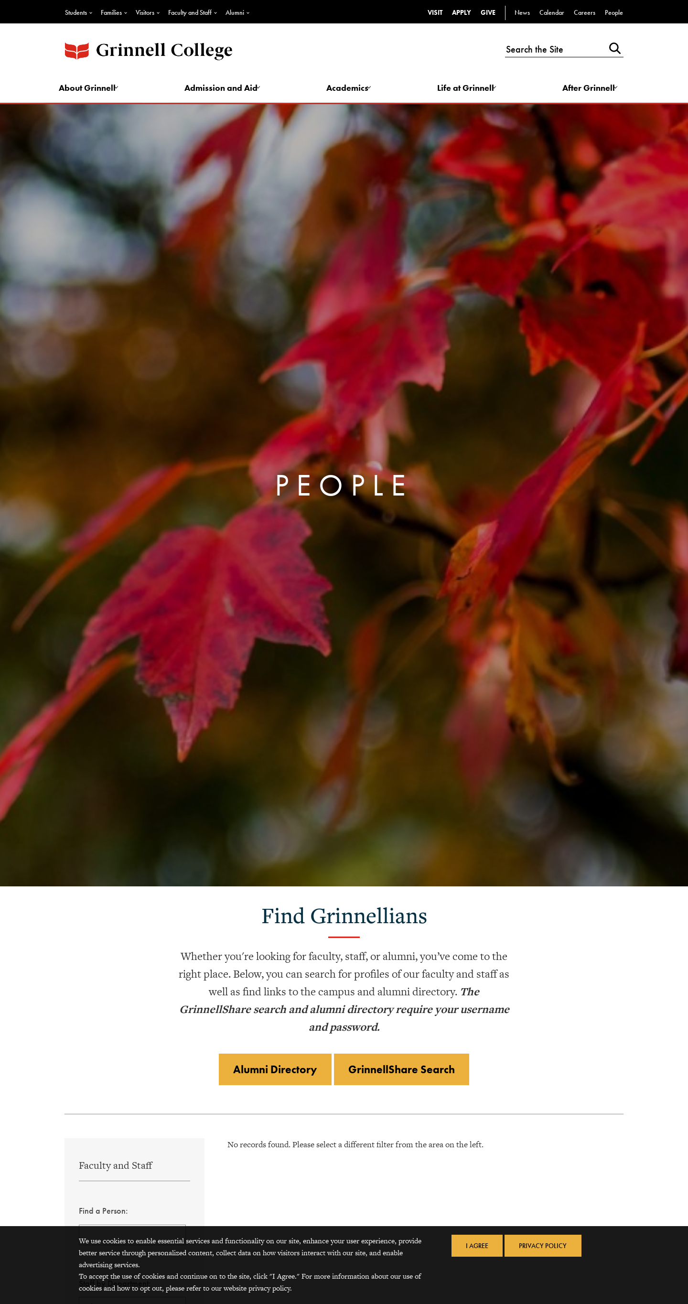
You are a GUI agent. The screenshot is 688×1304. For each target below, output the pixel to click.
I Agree (476, 1246)
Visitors (145, 12)
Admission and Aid (223, 89)
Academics (348, 89)
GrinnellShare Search (404, 1073)
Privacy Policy (544, 1246)
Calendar (551, 12)
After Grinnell (586, 89)
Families (111, 12)
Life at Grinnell (465, 89)
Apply (461, 12)
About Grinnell (91, 89)
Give (488, 12)
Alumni (235, 12)
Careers (584, 12)
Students (76, 12)
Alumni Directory (272, 1073)
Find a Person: (103, 1214)
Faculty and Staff (190, 12)
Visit (435, 12)
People (614, 12)
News (522, 12)
